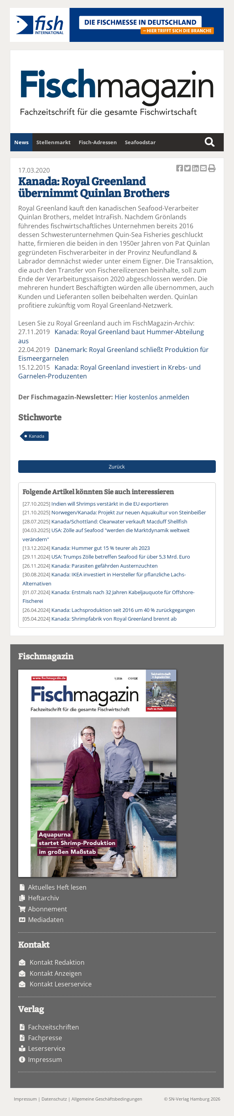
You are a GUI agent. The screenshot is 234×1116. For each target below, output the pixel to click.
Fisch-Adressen (98, 142)
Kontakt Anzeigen (56, 973)
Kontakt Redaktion (57, 962)
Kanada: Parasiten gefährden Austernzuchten (104, 565)
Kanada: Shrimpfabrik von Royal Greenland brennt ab (114, 618)
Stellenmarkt (53, 142)
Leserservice (46, 1048)
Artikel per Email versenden (204, 168)
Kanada (36, 436)
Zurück (117, 466)
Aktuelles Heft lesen (57, 887)
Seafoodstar (140, 142)
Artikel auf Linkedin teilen (196, 168)
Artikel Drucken (212, 168)
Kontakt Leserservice (61, 984)
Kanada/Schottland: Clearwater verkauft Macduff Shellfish (119, 521)
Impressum (45, 1059)
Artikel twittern (188, 168)
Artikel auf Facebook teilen (180, 168)
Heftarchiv (43, 898)
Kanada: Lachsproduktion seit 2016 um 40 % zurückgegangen (123, 610)
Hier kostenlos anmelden (152, 397)
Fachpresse (45, 1037)
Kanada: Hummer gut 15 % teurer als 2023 (100, 547)
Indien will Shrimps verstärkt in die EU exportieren (109, 503)
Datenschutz (54, 1099)
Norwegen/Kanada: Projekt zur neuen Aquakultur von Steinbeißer (128, 512)
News (21, 142)
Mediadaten (46, 919)
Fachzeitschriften (53, 1027)
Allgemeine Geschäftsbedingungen (107, 1099)
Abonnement (47, 909)
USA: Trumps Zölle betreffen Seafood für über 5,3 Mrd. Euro (120, 556)
